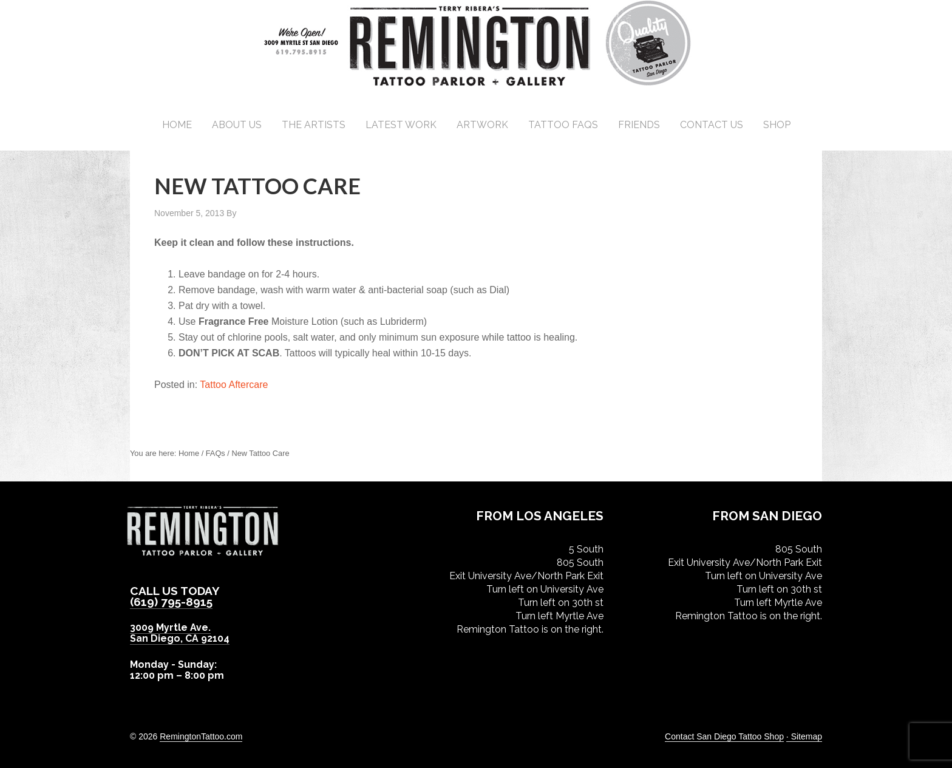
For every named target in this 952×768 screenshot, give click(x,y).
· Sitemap (804, 736)
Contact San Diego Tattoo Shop (724, 736)
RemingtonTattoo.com (201, 736)
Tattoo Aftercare (234, 384)
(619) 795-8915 (171, 601)
